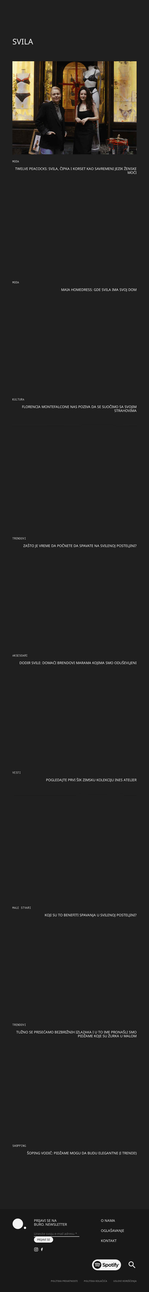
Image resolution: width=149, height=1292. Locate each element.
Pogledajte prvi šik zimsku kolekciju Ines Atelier (91, 780)
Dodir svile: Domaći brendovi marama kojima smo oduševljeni (78, 662)
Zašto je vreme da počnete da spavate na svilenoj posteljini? (80, 545)
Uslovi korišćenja (125, 1281)
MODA (15, 161)
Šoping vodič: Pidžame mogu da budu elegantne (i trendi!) (82, 1153)
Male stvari (21, 907)
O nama (108, 1220)
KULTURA (18, 399)
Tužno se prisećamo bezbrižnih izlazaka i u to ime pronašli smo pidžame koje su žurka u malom (76, 1034)
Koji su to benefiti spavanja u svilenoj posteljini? (91, 915)
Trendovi (19, 538)
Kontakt (109, 1240)
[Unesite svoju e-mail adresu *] (56, 1234)
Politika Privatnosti (64, 1281)
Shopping (19, 1145)
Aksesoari (20, 655)
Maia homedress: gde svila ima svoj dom (99, 289)
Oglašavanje (112, 1230)
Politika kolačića (95, 1281)
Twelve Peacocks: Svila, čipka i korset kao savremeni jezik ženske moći (76, 170)
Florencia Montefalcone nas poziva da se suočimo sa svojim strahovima (79, 408)
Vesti (16, 772)
